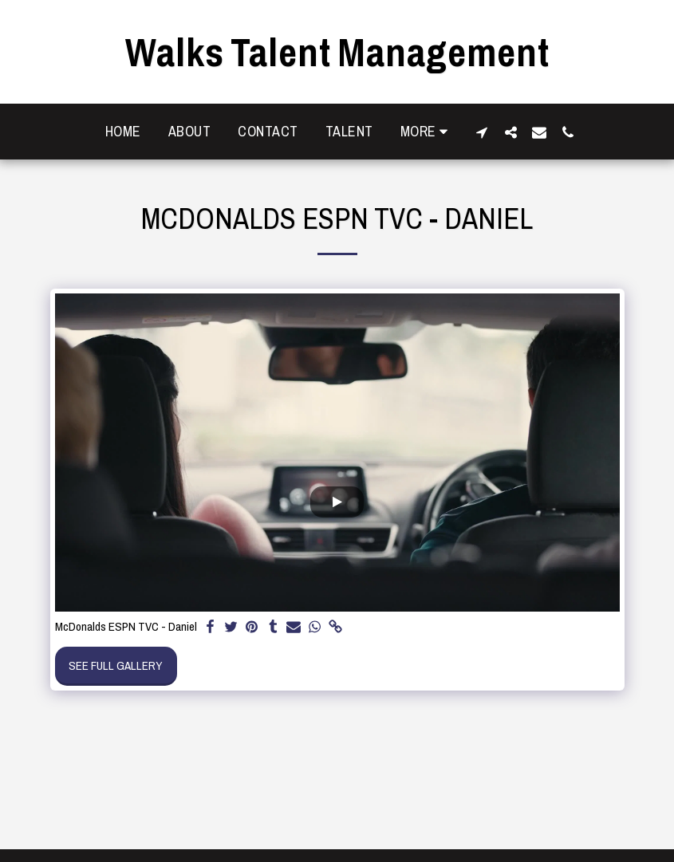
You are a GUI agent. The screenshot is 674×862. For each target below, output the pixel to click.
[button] (481, 132)
